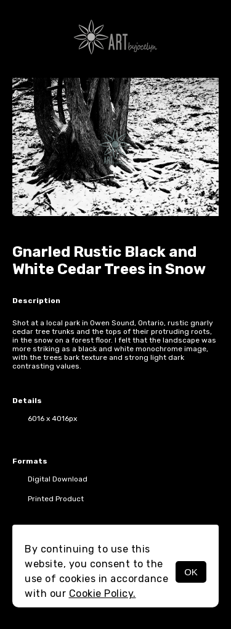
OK (191, 572)
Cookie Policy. (102, 593)
